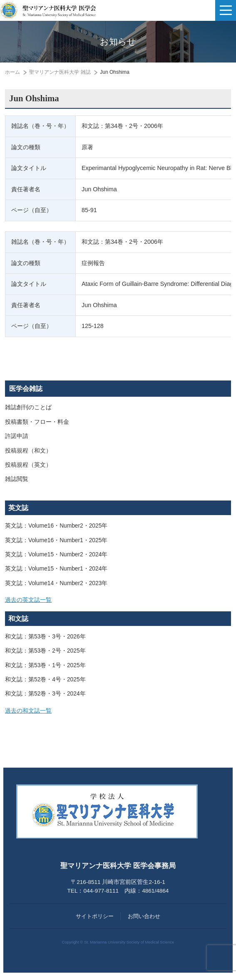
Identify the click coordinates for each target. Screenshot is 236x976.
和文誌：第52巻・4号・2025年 (45, 679)
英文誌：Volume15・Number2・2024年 (56, 554)
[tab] (118, 600)
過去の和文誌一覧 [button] (28, 711)
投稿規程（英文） (28, 465)
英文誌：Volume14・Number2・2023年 (56, 583)
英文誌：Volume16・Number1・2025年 (56, 540)
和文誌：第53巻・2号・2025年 (45, 651)
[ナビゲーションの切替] (225, 10)
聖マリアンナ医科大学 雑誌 (59, 72)
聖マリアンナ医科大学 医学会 (48, 10)
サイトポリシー (95, 916)
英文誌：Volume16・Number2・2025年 (56, 526)
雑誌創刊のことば (28, 407)
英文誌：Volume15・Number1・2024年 (56, 569)
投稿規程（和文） (28, 451)
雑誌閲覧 (16, 479)
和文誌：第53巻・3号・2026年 (45, 636)
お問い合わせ (144, 916)
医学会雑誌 (25, 388)
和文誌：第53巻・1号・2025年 (45, 665)
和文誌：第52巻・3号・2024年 (45, 694)
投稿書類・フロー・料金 (37, 422)
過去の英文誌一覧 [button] (28, 600)
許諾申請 (16, 436)
